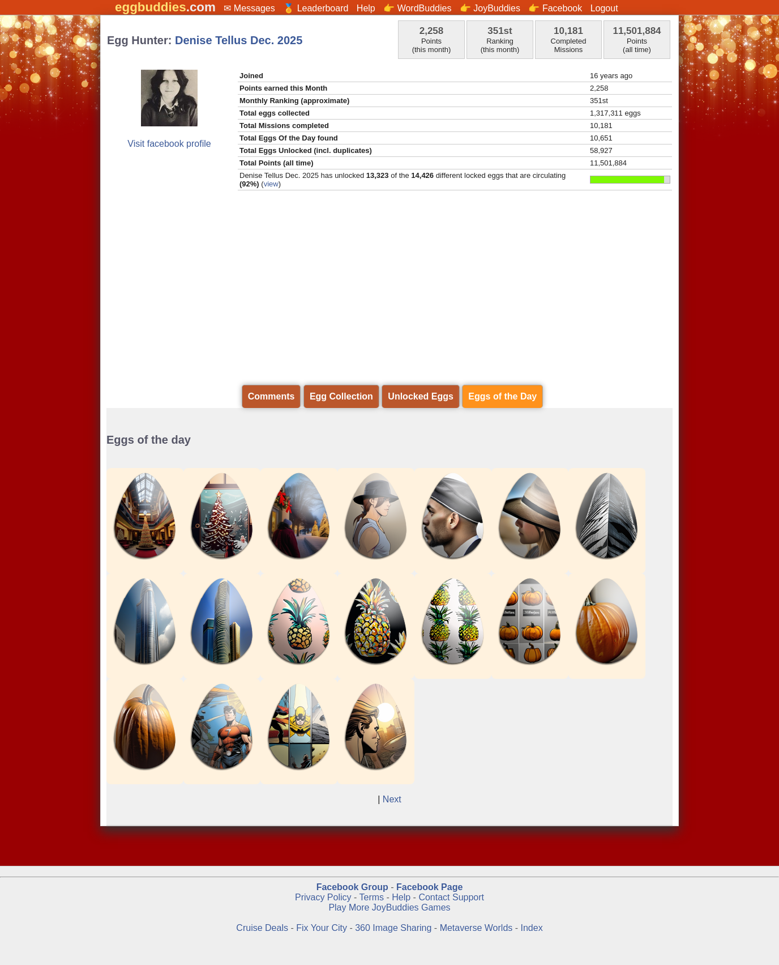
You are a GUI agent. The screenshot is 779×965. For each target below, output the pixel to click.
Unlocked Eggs (420, 396)
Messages (254, 8)
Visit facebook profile (169, 143)
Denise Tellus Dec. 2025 (238, 40)
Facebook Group (352, 887)
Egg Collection (341, 396)
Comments (271, 396)
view (271, 184)
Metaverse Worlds (476, 928)
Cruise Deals (262, 928)
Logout (604, 8)
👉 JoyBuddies (490, 8)
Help (366, 8)
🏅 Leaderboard (315, 8)
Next (392, 799)
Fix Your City (322, 928)
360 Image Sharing (394, 928)
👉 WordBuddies (417, 8)
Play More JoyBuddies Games (389, 907)
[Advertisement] (389, 296)
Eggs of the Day (502, 396)
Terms (371, 897)
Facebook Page (429, 887)
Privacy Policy (323, 897)
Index (532, 928)
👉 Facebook (555, 8)
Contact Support (451, 897)
